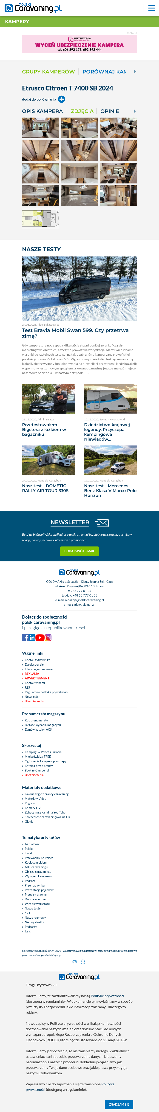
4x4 (27, 913)
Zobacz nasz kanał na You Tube (45, 812)
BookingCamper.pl (37, 770)
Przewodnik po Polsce (39, 858)
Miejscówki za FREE (38, 756)
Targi (28, 931)
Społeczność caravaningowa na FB (47, 817)
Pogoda (30, 803)
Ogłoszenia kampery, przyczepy (45, 761)
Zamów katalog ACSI (39, 729)
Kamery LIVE (34, 808)
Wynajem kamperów (38, 876)
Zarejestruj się (34, 664)
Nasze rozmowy (35, 917)
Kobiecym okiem (36, 862)
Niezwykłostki (34, 922)
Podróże (30, 881)
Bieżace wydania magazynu (43, 725)
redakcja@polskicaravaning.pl (84, 600)
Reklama (32, 674)
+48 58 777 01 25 (85, 595)
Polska (29, 848)
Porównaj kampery (112, 72)
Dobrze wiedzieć (35, 899)
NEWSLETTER (70, 522)
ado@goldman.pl (84, 604)
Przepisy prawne (36, 894)
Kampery (17, 21)
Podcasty (31, 927)
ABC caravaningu (36, 867)
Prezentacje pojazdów (39, 890)
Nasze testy (33, 908)
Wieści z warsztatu (37, 904)
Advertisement (37, 678)
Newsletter (32, 696)
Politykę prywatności (107, 996)
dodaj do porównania (43, 99)
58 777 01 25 (82, 591)
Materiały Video (35, 798)
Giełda (29, 821)
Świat (28, 853)
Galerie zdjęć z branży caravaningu (47, 794)
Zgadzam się (119, 1104)
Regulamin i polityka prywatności (46, 692)
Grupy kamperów (48, 72)
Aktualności (32, 844)
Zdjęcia (82, 111)
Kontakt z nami (35, 683)
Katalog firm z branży (39, 766)
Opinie (109, 111)
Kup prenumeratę (36, 720)
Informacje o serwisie (39, 669)
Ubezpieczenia (34, 701)
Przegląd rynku (35, 885)
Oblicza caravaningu (38, 871)
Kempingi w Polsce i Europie (43, 752)
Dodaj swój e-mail (79, 551)
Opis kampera (42, 111)
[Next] (134, 71)
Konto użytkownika (37, 660)
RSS (27, 687)
